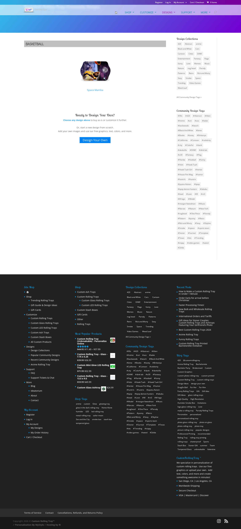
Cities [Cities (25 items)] (191, 53)
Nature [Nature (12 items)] (193, 208)
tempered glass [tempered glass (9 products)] (82, 423)
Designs (167, 12)
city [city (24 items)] (180, 145)
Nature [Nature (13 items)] (181, 68)
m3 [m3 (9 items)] (203, 194)
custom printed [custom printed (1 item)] (207, 375)
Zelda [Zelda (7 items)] (181, 247)
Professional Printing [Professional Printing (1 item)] (186, 433)
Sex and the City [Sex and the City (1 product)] (83, 419)
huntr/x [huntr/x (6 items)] (182, 179)
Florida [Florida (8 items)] (182, 159)
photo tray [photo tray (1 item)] (199, 426)
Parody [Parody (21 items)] (202, 68)
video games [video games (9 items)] (194, 243)
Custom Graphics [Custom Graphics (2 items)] (185, 372)
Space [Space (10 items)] (198, 78)
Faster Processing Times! (191, 305)
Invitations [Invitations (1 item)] (202, 403)
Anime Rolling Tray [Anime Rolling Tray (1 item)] (186, 364)
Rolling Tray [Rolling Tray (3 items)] (183, 437)
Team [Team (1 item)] (212, 445)
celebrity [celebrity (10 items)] (207, 140)
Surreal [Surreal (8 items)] (192, 233)
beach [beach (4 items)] (195, 125)
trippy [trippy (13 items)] (181, 243)
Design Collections (40, 350)
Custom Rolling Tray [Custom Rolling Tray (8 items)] (186, 379)
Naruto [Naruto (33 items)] (182, 208)
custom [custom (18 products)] (87, 404)
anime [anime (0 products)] (78, 404)
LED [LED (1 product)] (87, 411)
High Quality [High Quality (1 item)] (183, 399)
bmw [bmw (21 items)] (200, 130)
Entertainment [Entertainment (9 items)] (184, 58)
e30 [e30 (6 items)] (180, 155)
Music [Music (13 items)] (207, 63)
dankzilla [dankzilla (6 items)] (183, 150)
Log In (168, 3)
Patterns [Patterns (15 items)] (181, 73)
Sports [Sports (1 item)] (206, 441)
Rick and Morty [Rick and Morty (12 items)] (185, 223)
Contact (35, 400)
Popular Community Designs (45, 355)
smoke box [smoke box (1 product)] (96, 419)
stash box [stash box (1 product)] (108, 419)
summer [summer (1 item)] (203, 445)
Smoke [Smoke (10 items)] (189, 78)
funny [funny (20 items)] (202, 159)
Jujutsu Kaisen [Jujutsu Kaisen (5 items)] (185, 184)
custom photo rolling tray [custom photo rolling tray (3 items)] (188, 375)
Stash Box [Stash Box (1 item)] (182, 445)
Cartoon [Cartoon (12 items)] (195, 140)
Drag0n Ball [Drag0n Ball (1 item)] (183, 387)
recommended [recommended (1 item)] (204, 433)
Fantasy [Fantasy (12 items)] (197, 58)
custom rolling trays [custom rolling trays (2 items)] (205, 379)
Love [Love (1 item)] (200, 406)
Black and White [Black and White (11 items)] (185, 48)
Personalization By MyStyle (29, 524)
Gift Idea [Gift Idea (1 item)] (205, 391)
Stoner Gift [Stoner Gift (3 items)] (193, 445)
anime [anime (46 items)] (198, 44)
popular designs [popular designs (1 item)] (202, 430)
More (204, 12)
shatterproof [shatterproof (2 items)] (195, 441)
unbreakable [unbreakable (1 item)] (199, 449)
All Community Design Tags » (189, 97)
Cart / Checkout (197, 3)
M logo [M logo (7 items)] (182, 199)
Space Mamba (95, 74)
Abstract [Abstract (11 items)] (198, 115)
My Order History (39, 432)
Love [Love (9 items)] (188, 63)
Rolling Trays (83, 324)
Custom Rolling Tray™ (43, 521)
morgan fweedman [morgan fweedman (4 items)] (187, 203)
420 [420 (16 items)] (188, 115)
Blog (33, 386)
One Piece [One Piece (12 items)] (195, 213)
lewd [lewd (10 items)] (181, 194)
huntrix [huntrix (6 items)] (193, 179)
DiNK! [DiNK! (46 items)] (193, 150)
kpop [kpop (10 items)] (198, 184)
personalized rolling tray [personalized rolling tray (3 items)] (188, 418)
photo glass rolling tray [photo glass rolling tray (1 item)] (187, 422)
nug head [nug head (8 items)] (192, 68)
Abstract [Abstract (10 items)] (188, 44)
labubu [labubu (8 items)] (204, 189)
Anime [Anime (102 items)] (182, 120)
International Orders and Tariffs (195, 316)
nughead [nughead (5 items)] (183, 213)
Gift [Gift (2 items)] (198, 391)
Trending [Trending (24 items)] (182, 83)
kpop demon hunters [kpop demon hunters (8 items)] (188, 189)
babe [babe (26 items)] (205, 120)
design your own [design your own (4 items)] (198, 383)
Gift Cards (36, 310)
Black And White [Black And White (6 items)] (186, 130)
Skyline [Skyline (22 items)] (208, 223)
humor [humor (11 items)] (200, 174)
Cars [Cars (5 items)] (197, 48)
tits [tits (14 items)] (190, 238)
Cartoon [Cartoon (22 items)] (181, 53)
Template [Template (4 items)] (204, 233)
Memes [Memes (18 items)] (197, 63)
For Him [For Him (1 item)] (202, 387)
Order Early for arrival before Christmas (194, 299)
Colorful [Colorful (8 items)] (190, 145)
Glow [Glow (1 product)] (95, 404)
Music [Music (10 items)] (202, 203)
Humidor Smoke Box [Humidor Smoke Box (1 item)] (186, 403)
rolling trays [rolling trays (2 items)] (183, 441)
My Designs (37, 428)
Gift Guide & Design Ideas (44, 305)
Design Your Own (95, 140)
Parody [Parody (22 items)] (207, 213)
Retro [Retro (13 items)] (202, 218)
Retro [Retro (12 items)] (191, 73)
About (34, 395)
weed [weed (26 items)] (206, 243)
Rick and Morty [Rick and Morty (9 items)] (203, 73)
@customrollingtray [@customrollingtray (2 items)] (191, 360)
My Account (179, 3)
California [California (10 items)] (183, 140)
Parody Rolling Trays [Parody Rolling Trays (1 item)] (204, 410)
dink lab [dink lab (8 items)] (203, 150)
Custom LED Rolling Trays (44, 328)
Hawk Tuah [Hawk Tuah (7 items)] (192, 164)
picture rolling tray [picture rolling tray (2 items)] (185, 430)
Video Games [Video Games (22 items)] (195, 83)
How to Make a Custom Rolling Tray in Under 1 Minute (197, 292)
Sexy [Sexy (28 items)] (180, 78)
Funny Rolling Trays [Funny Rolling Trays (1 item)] (186, 391)
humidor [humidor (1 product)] (79, 411)
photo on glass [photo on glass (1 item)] (206, 422)
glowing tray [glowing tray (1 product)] (104, 404)
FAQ (33, 373)
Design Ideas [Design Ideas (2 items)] (183, 383)
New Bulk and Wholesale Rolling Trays (195, 310)
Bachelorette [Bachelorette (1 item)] (201, 364)
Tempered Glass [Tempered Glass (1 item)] (185, 449)
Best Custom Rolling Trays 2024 (195, 330)
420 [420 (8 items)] (179, 44)
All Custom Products (41, 342)
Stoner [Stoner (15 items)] (182, 233)
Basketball (35, 43)
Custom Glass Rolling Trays (45, 323)
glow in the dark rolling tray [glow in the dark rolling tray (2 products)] (87, 407)
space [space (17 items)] (192, 228)
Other (80, 319)
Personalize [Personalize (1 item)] (183, 414)
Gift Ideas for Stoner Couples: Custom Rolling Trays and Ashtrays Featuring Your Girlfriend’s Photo (197, 322)
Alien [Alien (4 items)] (208, 115)
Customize (147, 12)
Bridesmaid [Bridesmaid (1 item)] (197, 368)
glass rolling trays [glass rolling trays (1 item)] (195, 395)
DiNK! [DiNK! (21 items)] (199, 53)
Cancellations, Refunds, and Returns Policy (80, 512)
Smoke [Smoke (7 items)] (182, 228)
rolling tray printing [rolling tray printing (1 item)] (198, 437)
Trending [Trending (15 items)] (199, 238)
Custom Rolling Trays (41, 318)
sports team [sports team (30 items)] (204, 228)
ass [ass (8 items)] (197, 120)
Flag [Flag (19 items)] (199, 155)
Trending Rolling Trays (42, 300)
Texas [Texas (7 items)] (181, 238)
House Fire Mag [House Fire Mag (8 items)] (186, 174)
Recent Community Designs (45, 360)
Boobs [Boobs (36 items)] (182, 135)
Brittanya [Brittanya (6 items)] (202, 135)
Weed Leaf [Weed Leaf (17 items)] (182, 88)
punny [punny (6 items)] (192, 218)
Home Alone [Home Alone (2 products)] (107, 407)
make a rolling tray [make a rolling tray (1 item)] (186, 410)
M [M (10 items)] (197, 194)
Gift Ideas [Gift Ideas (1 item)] (182, 395)
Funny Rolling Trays (189, 339)
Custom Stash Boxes (41, 337)
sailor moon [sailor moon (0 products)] (98, 415)
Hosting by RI (54, 524)
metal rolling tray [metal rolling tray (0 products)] (83, 415)
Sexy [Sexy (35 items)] (198, 223)
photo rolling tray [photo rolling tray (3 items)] (185, 426)
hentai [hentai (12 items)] (199, 169)
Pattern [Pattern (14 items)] (182, 218)
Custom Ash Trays (40, 332)
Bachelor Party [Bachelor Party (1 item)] (184, 368)
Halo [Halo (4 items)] (181, 164)
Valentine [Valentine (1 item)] (211, 449)
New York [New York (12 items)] (204, 208)
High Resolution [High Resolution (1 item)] (197, 399)
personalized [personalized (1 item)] (195, 414)
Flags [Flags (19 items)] (206, 58)
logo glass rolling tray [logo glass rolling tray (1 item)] (187, 406)
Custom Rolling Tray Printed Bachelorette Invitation (193, 344)
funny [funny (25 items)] (180, 63)
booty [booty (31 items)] (191, 135)
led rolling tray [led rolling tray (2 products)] (97, 411)
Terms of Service (32, 512)
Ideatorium (36, 391)
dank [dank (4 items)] (200, 145)
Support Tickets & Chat (42, 378)
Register (159, 3)
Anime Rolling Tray (40, 364)
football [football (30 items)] (193, 159)
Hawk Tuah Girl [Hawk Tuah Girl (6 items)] (185, 169)
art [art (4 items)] (190, 120)
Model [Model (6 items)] (192, 199)
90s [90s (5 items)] (180, 115)
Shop (128, 12)
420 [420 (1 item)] (179, 360)
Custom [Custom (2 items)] (208, 368)
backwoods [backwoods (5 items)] (184, 125)
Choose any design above (76, 120)
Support (186, 12)
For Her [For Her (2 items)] (193, 387)
